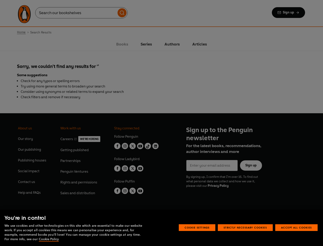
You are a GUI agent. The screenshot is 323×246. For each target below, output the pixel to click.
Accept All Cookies (296, 227)
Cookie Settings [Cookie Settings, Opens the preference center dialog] (197, 227)
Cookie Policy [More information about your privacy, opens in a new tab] (49, 239)
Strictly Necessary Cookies (245, 227)
